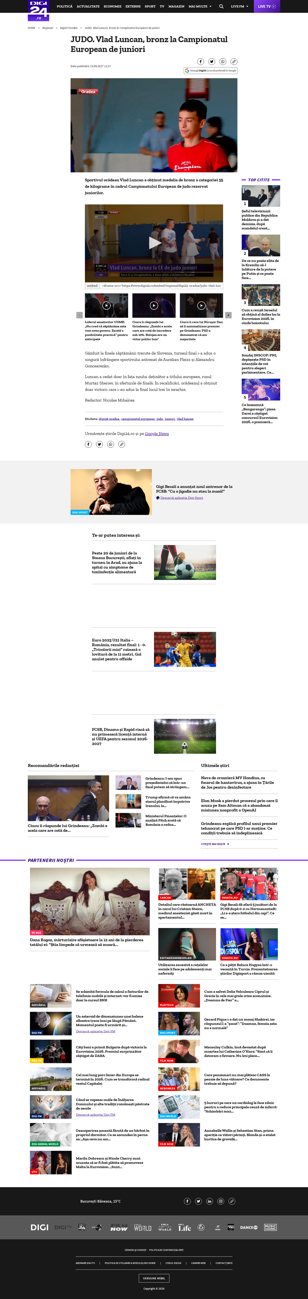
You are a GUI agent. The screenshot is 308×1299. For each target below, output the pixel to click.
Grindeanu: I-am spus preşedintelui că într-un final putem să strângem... (167, 782)
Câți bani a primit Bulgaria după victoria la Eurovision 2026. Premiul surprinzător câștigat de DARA (111, 1051)
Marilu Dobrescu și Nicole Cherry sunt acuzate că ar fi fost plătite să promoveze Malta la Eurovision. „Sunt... (109, 1162)
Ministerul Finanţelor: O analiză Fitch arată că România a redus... (166, 820)
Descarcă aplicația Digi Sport (181, 498)
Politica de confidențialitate (166, 1250)
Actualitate (88, 6)
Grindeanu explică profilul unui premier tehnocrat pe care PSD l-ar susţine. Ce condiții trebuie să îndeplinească (239, 828)
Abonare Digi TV (85, 1263)
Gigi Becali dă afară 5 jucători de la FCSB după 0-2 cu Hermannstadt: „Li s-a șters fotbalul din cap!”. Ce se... (248, 911)
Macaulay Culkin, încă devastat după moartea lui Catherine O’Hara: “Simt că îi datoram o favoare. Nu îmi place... (238, 1051)
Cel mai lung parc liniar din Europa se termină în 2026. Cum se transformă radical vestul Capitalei (113, 1079)
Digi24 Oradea (69, 28)
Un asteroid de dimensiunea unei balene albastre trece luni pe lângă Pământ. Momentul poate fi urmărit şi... (109, 1020)
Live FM (237, 6)
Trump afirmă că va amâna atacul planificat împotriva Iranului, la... (168, 801)
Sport (150, 6)
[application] (154, 243)
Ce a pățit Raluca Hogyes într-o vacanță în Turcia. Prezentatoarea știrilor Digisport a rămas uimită (249, 969)
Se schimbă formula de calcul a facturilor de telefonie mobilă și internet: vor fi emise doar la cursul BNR (112, 995)
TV (162, 6)
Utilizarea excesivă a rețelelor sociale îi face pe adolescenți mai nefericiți (185, 969)
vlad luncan (185, 419)
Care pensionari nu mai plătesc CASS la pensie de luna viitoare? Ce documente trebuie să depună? (237, 1079)
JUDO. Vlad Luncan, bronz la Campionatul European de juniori (122, 28)
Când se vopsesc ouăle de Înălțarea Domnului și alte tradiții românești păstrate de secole (113, 1104)
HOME (32, 28)
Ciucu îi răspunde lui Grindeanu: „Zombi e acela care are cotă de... (67, 828)
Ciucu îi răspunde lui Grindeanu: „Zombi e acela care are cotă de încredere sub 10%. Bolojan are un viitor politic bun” (152, 330)
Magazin (176, 6)
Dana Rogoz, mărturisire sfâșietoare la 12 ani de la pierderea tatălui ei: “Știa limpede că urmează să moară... (86, 942)
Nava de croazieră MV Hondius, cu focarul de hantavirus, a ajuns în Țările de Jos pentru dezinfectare (237, 782)
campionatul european (138, 419)
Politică (65, 6)
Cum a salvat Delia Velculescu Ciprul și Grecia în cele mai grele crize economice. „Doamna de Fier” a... (237, 995)
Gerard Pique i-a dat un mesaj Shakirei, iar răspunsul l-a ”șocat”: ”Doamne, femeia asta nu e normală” (240, 1023)
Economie (112, 6)
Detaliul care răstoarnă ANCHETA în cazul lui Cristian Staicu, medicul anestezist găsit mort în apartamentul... (187, 911)
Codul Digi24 (173, 1263)
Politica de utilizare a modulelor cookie (130, 1263)
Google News (157, 433)
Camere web (198, 1263)
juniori (170, 419)
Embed (92, 286)
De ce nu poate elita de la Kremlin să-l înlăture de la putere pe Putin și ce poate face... (260, 269)
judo (160, 419)
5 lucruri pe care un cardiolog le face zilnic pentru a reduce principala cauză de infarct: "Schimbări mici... (240, 1107)
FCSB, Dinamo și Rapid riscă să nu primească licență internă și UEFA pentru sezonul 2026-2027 (121, 736)
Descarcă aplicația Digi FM (95, 1031)
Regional (48, 28)
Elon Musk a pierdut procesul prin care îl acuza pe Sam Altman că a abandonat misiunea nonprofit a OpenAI (239, 805)
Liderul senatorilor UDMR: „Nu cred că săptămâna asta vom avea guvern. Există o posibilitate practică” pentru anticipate (106, 330)
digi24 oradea (109, 419)
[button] (154, 242)
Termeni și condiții (135, 1250)
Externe (133, 6)
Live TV (264, 6)
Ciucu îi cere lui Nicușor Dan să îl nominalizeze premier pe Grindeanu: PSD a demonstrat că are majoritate (201, 330)
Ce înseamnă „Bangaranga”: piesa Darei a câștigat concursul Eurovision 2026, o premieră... (260, 413)
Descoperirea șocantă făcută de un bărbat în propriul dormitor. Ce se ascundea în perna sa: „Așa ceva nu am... (113, 1134)
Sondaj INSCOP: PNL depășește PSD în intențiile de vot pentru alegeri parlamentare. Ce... (259, 364)
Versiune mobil (154, 1278)
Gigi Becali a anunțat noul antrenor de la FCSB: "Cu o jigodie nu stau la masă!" (194, 489)
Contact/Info (224, 1263)
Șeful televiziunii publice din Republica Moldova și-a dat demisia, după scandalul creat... (260, 220)
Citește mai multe (213, 844)
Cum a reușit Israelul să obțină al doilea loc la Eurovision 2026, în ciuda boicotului (261, 316)
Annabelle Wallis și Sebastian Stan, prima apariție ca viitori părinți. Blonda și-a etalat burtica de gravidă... (239, 1134)
